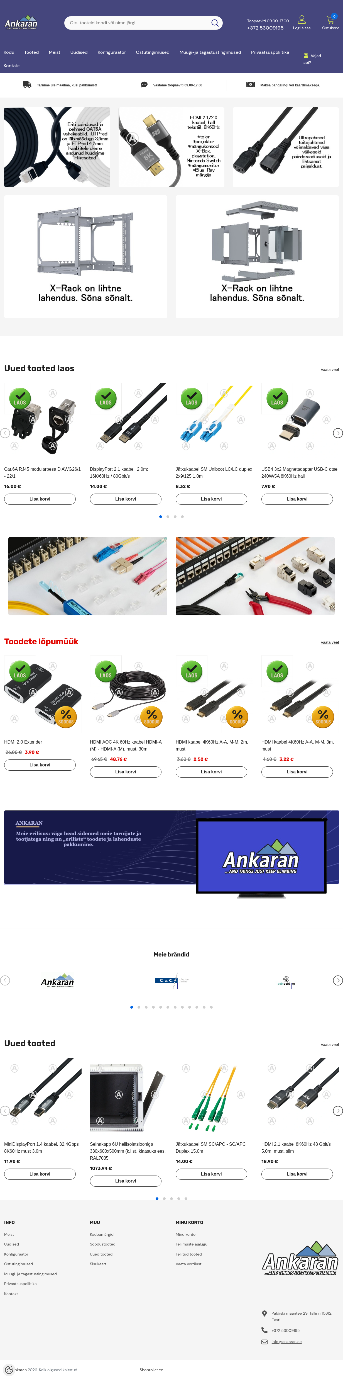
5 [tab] (160, 1010)
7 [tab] (175, 1010)
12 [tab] (211, 1010)
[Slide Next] (338, 433)
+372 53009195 (265, 28)
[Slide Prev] (5, 433)
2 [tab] (167, 516)
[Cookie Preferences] (9, 1370)
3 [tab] (175, 516)
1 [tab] (160, 516)
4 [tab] (182, 516)
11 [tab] (204, 1010)
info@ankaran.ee (287, 1344)
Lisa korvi (36, 499)
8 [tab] (182, 1010)
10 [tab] (196, 1010)
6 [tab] (167, 1010)
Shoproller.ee (151, 1372)
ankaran (20, 1372)
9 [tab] (189, 1010)
